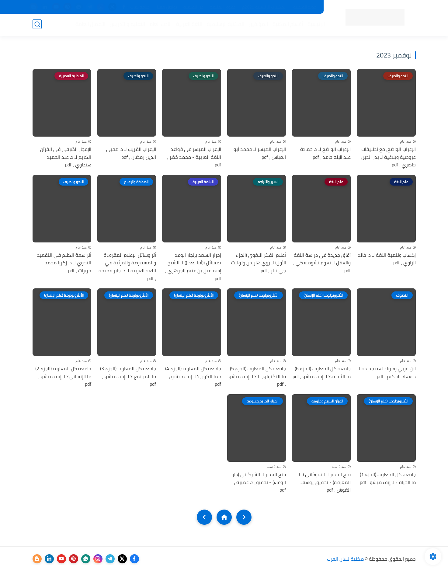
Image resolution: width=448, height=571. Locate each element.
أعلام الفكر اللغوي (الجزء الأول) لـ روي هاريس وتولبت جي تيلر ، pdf (258, 263)
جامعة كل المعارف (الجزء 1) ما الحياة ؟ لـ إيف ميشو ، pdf (388, 478)
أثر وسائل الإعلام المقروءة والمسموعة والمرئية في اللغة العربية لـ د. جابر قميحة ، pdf (127, 266)
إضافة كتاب (140, 7)
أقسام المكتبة (287, 25)
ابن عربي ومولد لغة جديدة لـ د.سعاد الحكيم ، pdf (387, 372)
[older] (244, 517)
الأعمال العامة (90, 25)
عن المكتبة (193, 7)
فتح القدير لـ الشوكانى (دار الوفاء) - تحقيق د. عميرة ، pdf (259, 482)
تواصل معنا (167, 7)
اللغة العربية (189, 25)
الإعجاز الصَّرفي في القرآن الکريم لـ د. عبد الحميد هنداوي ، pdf (65, 157)
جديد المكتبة (305, 7)
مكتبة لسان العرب (345, 558)
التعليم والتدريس (127, 25)
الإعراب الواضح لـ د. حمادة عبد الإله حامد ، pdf (325, 153)
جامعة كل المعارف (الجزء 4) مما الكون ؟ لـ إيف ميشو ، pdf (193, 376)
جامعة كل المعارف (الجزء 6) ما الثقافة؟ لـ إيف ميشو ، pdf (322, 372)
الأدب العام (160, 25)
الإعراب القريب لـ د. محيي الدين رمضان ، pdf (131, 153)
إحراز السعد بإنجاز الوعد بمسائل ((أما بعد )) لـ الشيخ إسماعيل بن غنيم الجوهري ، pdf (193, 266)
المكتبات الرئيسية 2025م (264, 7)
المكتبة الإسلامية (225, 25)
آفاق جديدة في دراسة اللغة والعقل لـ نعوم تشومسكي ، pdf (322, 263)
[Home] (224, 517)
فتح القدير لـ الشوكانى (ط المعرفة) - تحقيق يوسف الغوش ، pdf (325, 482)
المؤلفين (258, 25)
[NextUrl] (204, 517)
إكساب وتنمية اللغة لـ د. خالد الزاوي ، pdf (387, 259)
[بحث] (37, 25)
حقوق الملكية (223, 7)
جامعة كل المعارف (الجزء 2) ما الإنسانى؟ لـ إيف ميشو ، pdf (63, 376)
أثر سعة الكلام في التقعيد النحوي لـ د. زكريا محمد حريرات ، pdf (64, 263)
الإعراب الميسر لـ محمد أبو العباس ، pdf (260, 153)
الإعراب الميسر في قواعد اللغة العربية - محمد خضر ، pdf (194, 157)
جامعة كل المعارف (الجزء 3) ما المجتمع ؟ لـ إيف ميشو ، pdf (128, 376)
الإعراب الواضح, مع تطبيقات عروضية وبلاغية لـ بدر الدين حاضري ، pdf (388, 157)
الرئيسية (316, 25)
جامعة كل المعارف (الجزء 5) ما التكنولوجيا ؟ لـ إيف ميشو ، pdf (257, 376)
